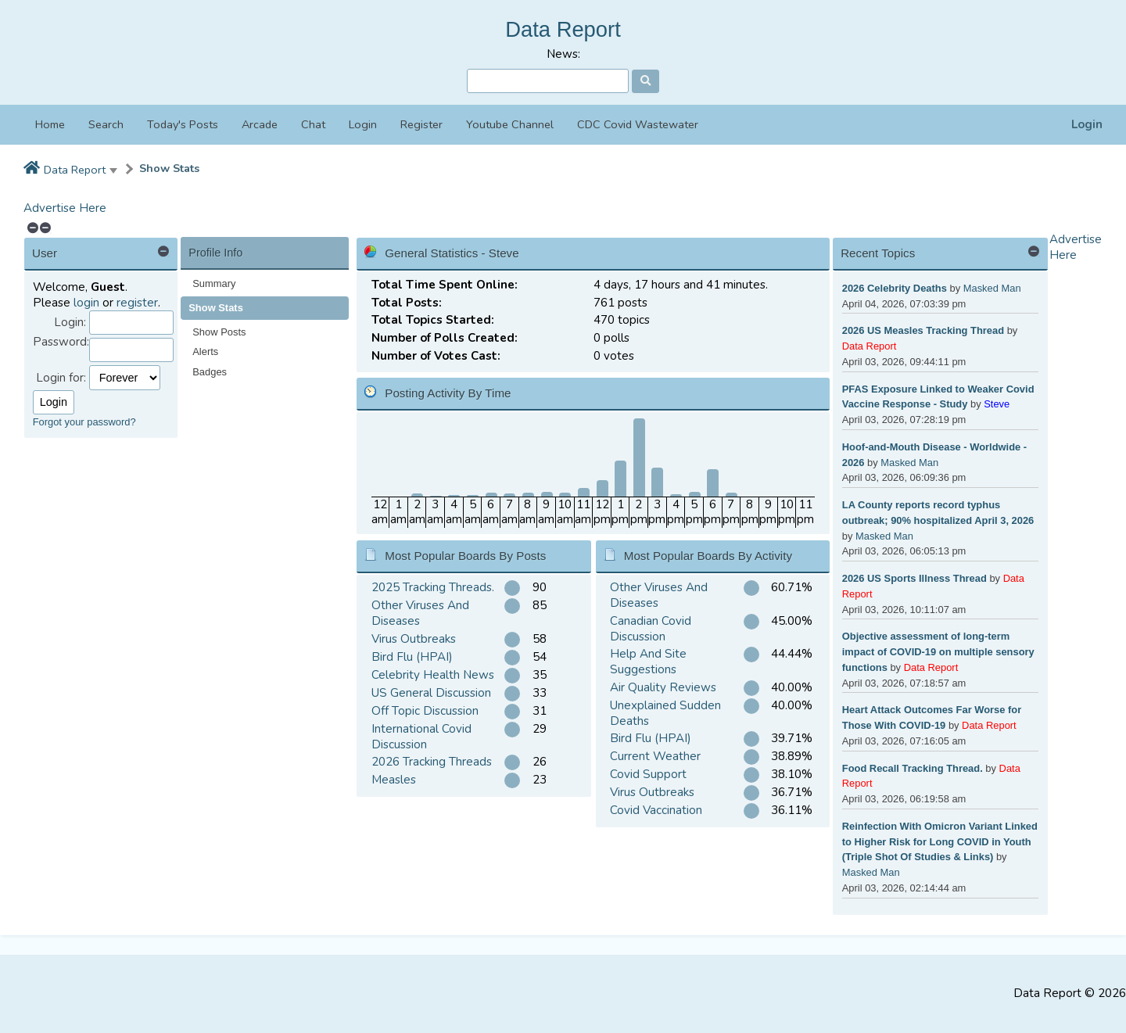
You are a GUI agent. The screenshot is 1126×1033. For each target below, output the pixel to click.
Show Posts (219, 332)
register (137, 302)
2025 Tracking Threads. (432, 587)
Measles (393, 779)
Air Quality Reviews (663, 687)
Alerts (205, 351)
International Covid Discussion (421, 736)
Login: (70, 322)
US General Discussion (431, 693)
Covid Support (648, 774)
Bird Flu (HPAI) (412, 657)
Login (1087, 124)
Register (421, 124)
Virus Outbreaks (413, 639)
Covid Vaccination (656, 810)
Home (50, 124)
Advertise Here (64, 208)
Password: (61, 342)
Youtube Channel (510, 124)
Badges (209, 372)
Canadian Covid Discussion (650, 628)
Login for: (61, 378)
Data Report (563, 29)
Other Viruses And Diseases (420, 613)
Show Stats (169, 168)
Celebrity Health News (432, 675)
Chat (313, 124)
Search (106, 124)
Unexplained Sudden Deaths (665, 713)
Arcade (260, 124)
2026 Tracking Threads (431, 761)
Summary (213, 283)
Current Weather (655, 756)
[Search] (548, 81)
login (86, 302)
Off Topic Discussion (425, 711)
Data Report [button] (75, 170)
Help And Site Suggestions (648, 661)
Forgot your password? (84, 422)
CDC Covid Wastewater (637, 124)
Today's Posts (182, 124)
